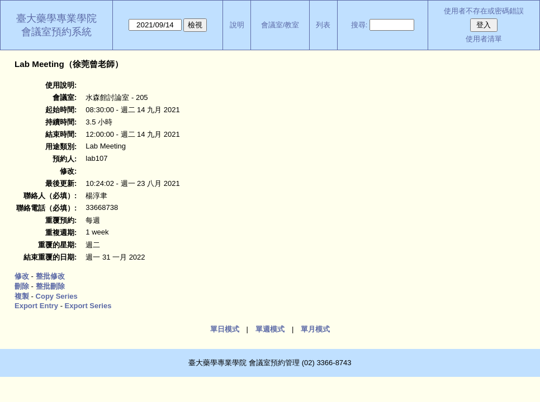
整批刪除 (50, 286)
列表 (323, 25)
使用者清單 (484, 39)
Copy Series (57, 296)
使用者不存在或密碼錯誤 (484, 11)
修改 (22, 276)
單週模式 (270, 329)
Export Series (88, 306)
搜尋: (359, 25)
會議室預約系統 (56, 31)
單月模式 (315, 329)
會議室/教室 (280, 25)
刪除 (22, 286)
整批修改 (50, 276)
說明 (237, 25)
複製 (22, 296)
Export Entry (36, 306)
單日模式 (224, 329)
